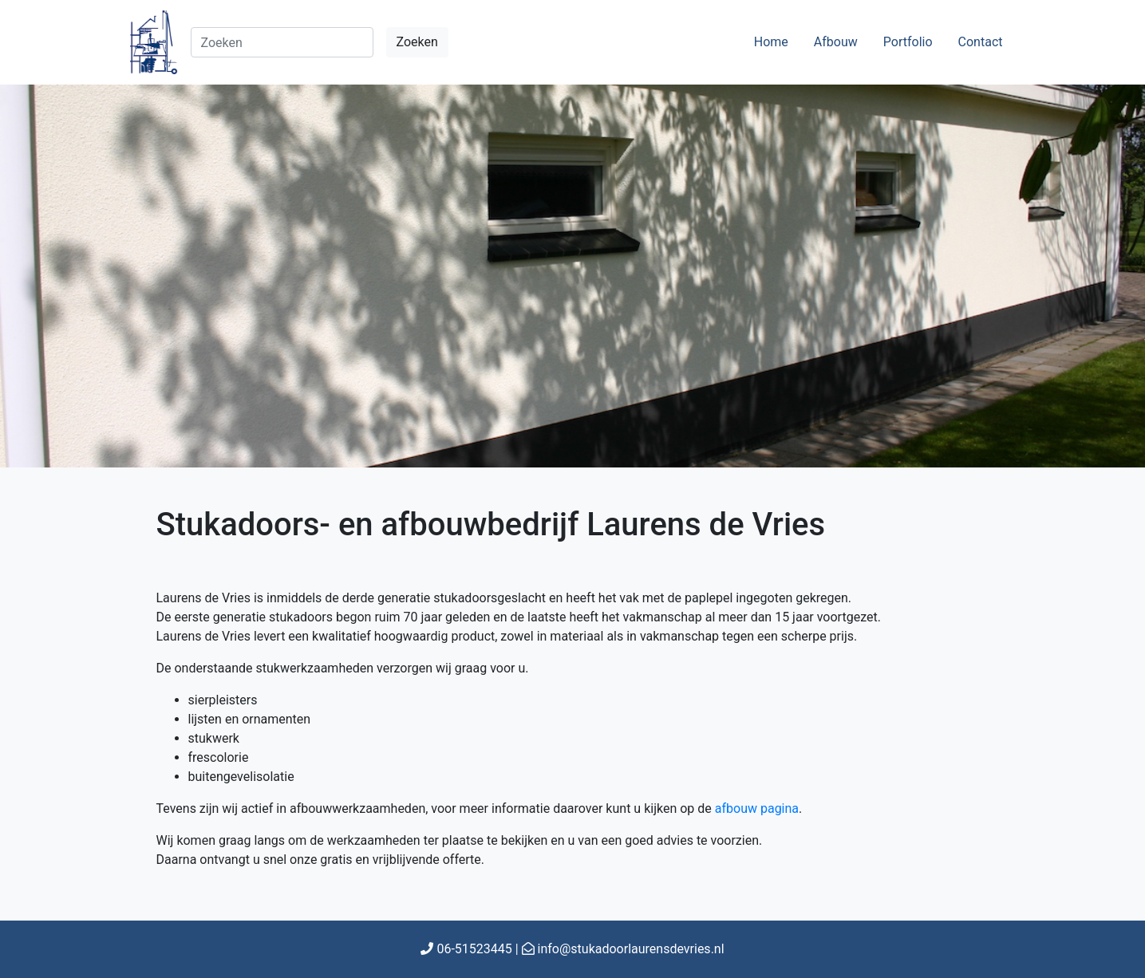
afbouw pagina (757, 808)
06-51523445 (473, 948)
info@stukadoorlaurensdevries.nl (631, 948)
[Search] (282, 42)
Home (771, 41)
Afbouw (836, 41)
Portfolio (908, 41)
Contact (980, 41)
